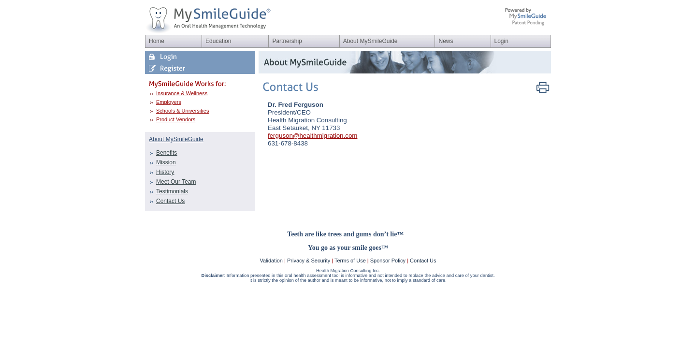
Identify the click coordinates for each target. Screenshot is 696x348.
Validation (271, 260)
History (165, 172)
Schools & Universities (182, 111)
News (445, 41)
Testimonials (172, 191)
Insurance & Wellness (181, 93)
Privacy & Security (308, 260)
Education (218, 41)
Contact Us (170, 201)
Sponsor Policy (388, 260)
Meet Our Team (176, 181)
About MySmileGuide (370, 41)
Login (501, 41)
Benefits (166, 152)
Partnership (287, 41)
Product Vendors (175, 119)
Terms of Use (350, 260)
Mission (166, 162)
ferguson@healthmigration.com (312, 135)
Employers (168, 102)
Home (156, 41)
